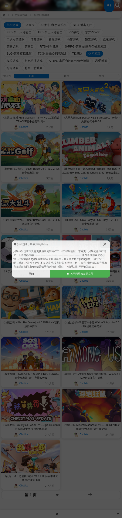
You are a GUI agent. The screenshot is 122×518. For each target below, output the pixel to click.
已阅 (31, 273)
